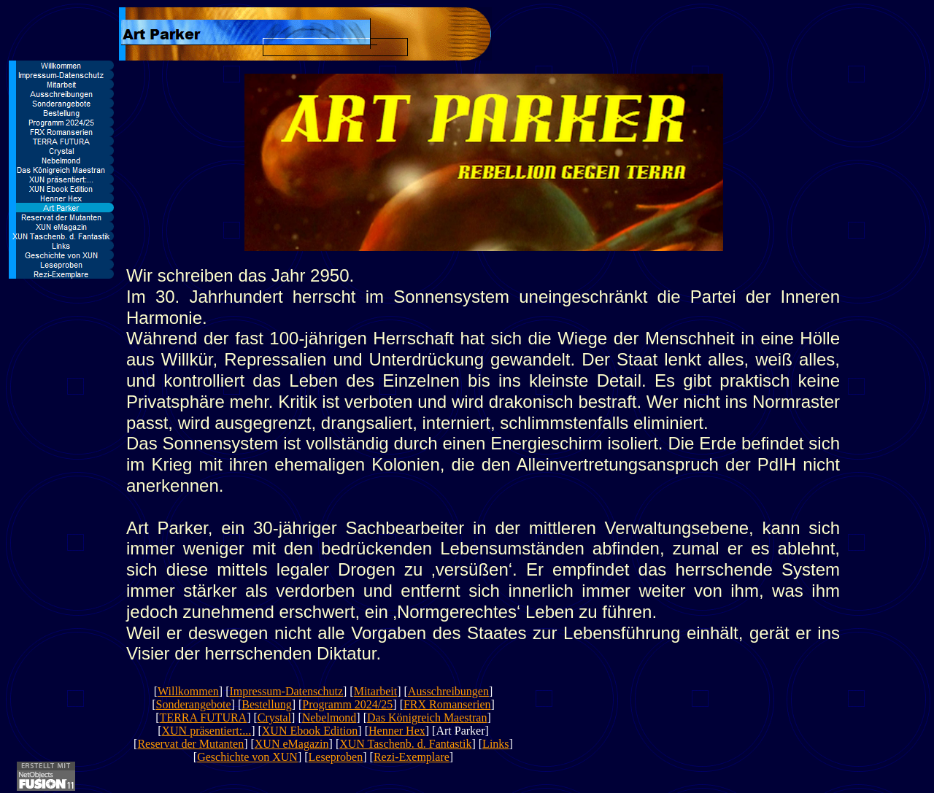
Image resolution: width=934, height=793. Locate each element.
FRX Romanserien (447, 704)
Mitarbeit (376, 691)
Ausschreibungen (448, 691)
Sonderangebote (193, 704)
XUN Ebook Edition (310, 730)
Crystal (274, 717)
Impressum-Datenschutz (286, 691)
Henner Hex (396, 730)
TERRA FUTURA (203, 717)
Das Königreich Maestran (427, 717)
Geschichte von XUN (247, 757)
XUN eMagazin (292, 744)
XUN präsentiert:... (207, 730)
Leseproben (336, 757)
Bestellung (266, 704)
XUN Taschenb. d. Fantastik (405, 744)
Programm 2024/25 (347, 704)
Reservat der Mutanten (190, 744)
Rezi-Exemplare (411, 757)
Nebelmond (329, 717)
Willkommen (188, 691)
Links (495, 744)
